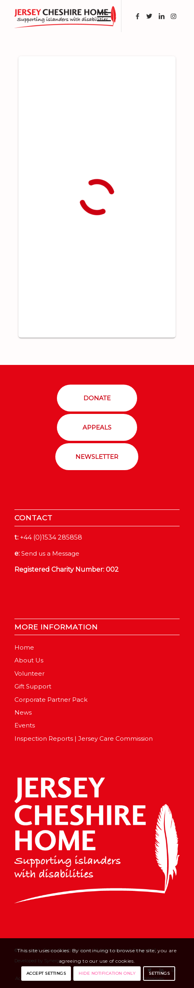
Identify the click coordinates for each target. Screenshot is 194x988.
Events (24, 725)
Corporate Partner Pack (50, 699)
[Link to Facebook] (137, 16)
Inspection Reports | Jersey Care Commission (83, 738)
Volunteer (29, 673)
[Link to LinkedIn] (162, 16)
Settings (159, 973)
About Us (28, 660)
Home (24, 647)
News (23, 712)
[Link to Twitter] (149, 16)
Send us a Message (50, 553)
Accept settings (46, 973)
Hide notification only (107, 973)
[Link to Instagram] (174, 16)
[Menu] (100, 16)
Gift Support (32, 686)
